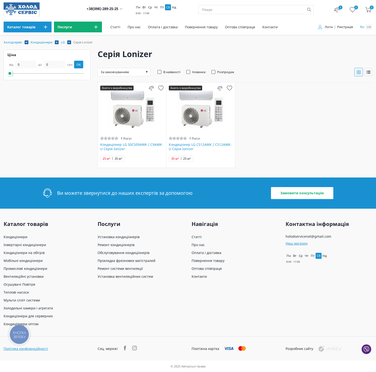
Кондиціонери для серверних (28, 316)
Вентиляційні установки (24, 276)
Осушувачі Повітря (19, 284)
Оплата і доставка (163, 27)
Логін (329, 27)
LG (63, 42)
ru (362, 27)
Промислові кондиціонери (25, 268)
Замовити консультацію (302, 193)
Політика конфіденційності (26, 348)
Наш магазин (297, 243)
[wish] (161, 88)
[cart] (368, 10)
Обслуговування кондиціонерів (123, 252)
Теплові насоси (16, 292)
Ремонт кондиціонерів (116, 244)
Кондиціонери (41, 42)
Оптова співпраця (240, 27)
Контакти (270, 27)
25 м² (106, 158)
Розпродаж (225, 72)
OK (78, 64)
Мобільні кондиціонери (23, 260)
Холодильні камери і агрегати (28, 308)
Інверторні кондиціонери (25, 244)
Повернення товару (201, 27)
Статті (115, 27)
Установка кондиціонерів (119, 237)
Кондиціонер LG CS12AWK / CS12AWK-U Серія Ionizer (200, 146)
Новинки (199, 72)
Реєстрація (345, 27)
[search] (309, 9)
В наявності (171, 72)
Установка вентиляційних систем (125, 276)
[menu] (28, 27)
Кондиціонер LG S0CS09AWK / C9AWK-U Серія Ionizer (131, 146)
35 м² (118, 158)
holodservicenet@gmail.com (308, 236)
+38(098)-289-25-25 (102, 8)
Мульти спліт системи (22, 300)
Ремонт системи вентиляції (120, 268)
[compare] (151, 88)
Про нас (134, 27)
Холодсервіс (13, 42)
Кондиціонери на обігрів (24, 252)
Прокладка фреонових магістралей (126, 260)
